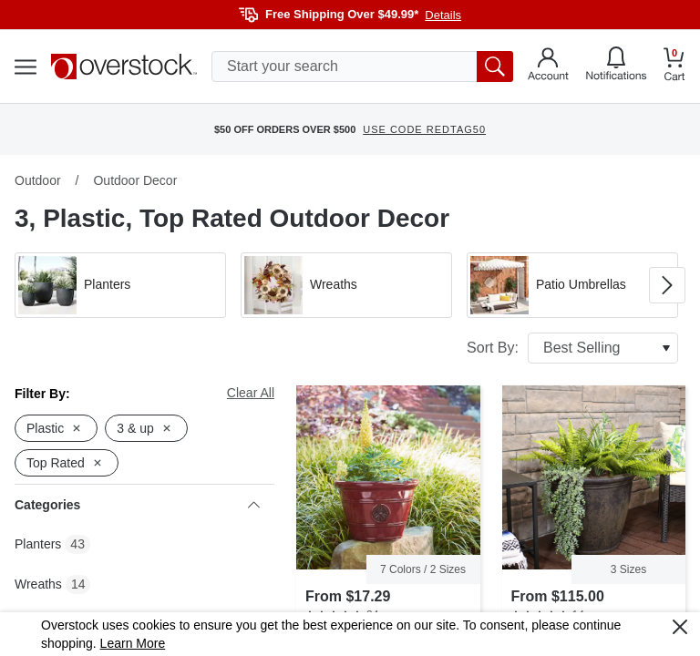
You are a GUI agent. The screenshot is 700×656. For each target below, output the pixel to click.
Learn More (133, 643)
